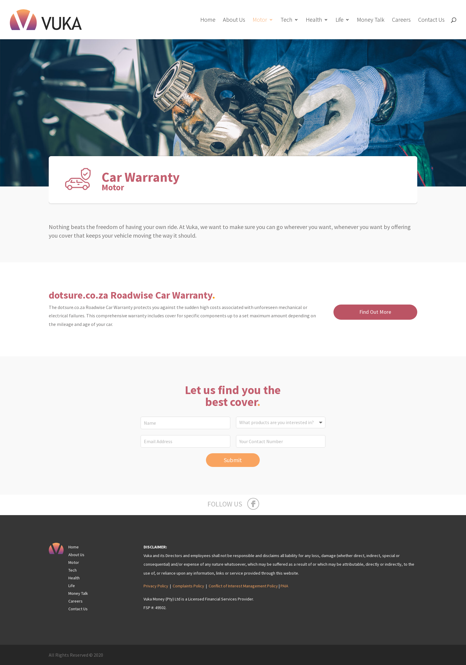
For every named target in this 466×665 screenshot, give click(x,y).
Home (207, 20)
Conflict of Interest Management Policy (243, 586)
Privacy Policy (156, 586)
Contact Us (431, 20)
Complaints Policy (188, 586)
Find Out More (375, 311)
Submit (233, 460)
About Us (234, 20)
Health (314, 20)
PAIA (284, 586)
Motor (260, 20)
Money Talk (371, 20)
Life (340, 20)
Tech (286, 20)
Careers (401, 20)
